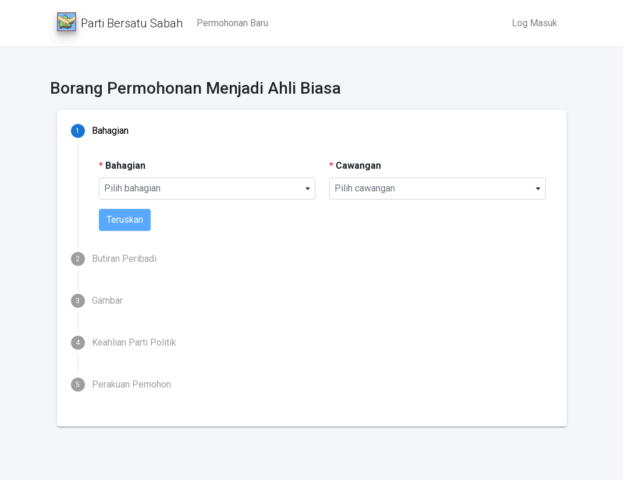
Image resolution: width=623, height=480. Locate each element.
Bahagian (122, 165)
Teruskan (124, 219)
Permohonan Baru (232, 23)
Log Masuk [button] (534, 23)
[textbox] (207, 188)
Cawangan (355, 165)
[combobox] (207, 188)
